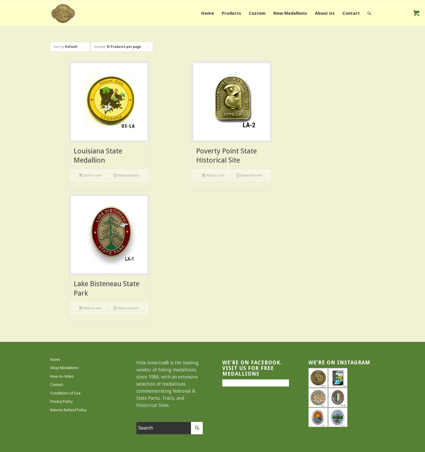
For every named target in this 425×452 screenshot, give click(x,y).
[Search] (369, 13)
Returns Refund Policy (68, 410)
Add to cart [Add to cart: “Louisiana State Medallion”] (90, 175)
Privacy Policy (61, 401)
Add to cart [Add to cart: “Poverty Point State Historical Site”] (213, 175)
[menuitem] (207, 13)
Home (55, 359)
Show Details (126, 175)
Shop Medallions (64, 368)
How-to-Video (62, 376)
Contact (56, 384)
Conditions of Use (65, 393)
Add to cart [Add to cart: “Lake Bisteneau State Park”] (90, 308)
